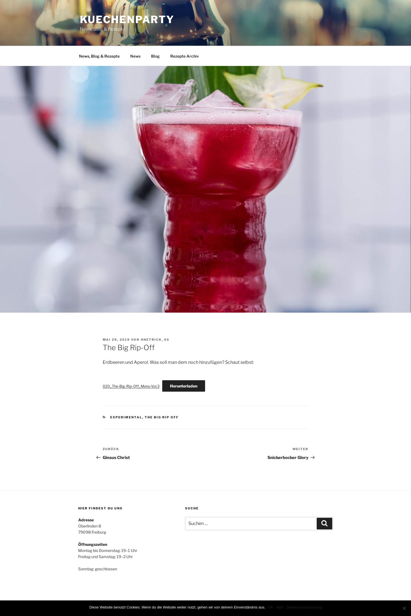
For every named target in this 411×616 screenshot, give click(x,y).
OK (271, 607)
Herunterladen (183, 386)
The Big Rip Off (162, 417)
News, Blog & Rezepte (99, 56)
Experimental (126, 417)
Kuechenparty (127, 19)
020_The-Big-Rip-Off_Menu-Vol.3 (131, 386)
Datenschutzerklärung (303, 607)
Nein (280, 607)
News (135, 56)
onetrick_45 (155, 340)
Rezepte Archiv (184, 56)
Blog (155, 56)
